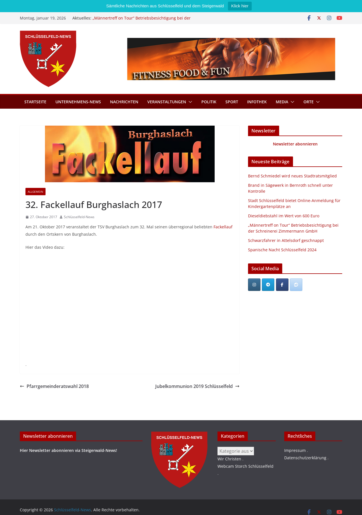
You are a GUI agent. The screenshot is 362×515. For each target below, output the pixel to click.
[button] (189, 102)
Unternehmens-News (78, 101)
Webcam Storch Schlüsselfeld (245, 466)
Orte (308, 101)
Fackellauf (223, 226)
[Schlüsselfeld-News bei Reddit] (296, 284)
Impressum (295, 450)
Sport (231, 101)
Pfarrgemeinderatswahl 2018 (54, 386)
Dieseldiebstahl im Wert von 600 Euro (283, 215)
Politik (208, 101)
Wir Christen (229, 459)
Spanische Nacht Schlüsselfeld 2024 (282, 249)
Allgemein (35, 192)
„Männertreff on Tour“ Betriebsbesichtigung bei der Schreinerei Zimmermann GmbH (141, 20)
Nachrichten (124, 101)
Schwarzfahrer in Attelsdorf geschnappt (286, 240)
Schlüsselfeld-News (79, 216)
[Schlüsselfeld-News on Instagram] (254, 284)
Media (282, 101)
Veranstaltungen (166, 101)
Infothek (257, 101)
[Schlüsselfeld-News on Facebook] (282, 284)
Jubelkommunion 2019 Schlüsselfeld (197, 386)
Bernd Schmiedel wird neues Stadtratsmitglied (292, 176)
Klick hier (240, 5)
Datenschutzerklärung (305, 457)
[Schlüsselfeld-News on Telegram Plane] (268, 284)
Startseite (35, 101)
